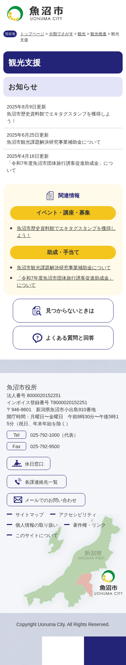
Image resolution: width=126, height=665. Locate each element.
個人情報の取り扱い (36, 525)
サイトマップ (29, 514)
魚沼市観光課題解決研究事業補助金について (54, 142)
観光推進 (98, 34)
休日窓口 (34, 464)
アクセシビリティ (77, 514)
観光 (82, 34)
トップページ (32, 34)
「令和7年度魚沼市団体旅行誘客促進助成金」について (60, 166)
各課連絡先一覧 (41, 482)
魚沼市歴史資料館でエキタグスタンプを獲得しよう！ (58, 117)
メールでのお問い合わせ (51, 500)
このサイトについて (36, 535)
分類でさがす (61, 34)
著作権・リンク (89, 525)
